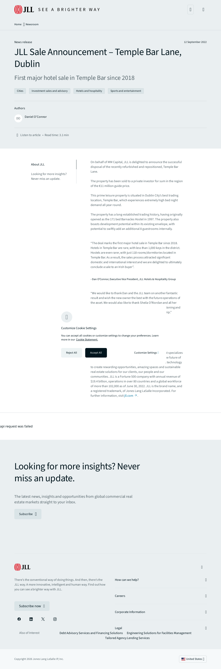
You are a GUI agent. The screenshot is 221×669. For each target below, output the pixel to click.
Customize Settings (146, 353)
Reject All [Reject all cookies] (71, 353)
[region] (110, 334)
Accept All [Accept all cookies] (96, 353)
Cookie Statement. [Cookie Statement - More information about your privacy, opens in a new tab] (87, 340)
